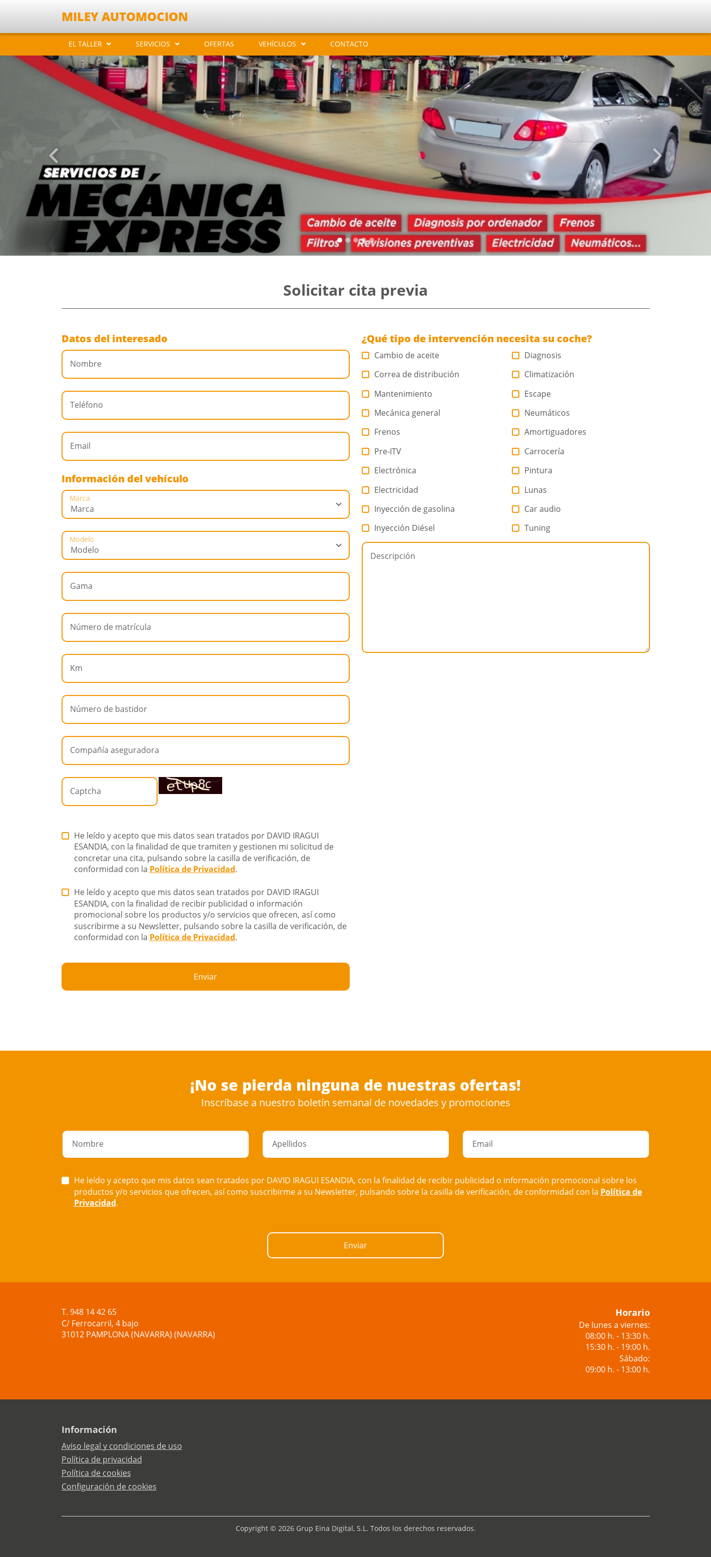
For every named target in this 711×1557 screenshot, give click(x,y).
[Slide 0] (339, 240)
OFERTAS (219, 44)
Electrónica (389, 470)
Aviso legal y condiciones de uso (122, 1445)
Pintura (532, 470)
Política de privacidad (102, 1459)
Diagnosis (537, 355)
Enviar (205, 976)
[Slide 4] (371, 240)
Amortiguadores (549, 431)
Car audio (536, 508)
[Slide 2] (355, 240)
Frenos (381, 431)
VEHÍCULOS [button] (277, 44)
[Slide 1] (347, 240)
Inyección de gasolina (408, 508)
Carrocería (538, 451)
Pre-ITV (382, 451)
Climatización (543, 374)
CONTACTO (349, 44)
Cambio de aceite (401, 355)
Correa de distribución (411, 374)
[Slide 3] (363, 240)
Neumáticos (541, 412)
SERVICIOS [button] (153, 44)
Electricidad (390, 489)
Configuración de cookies (109, 1486)
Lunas (529, 489)
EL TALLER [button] (85, 44)
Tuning (531, 527)
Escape (531, 393)
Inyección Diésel (398, 527)
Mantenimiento (397, 393)
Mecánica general (401, 412)
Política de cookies (96, 1472)
